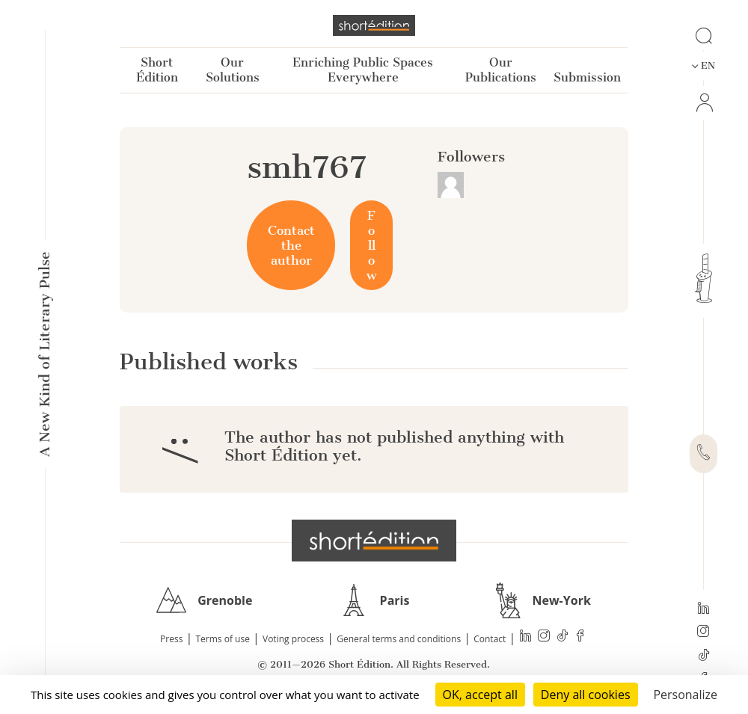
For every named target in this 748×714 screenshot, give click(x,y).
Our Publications (500, 69)
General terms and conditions (399, 639)
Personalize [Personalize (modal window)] (685, 694)
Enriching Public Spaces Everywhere (362, 69)
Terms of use (223, 639)
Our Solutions (233, 69)
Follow (371, 245)
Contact (489, 639)
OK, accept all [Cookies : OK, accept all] (480, 694)
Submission (587, 77)
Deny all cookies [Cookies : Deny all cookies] (586, 694)
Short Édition (157, 69)
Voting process (293, 639)
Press (171, 639)
